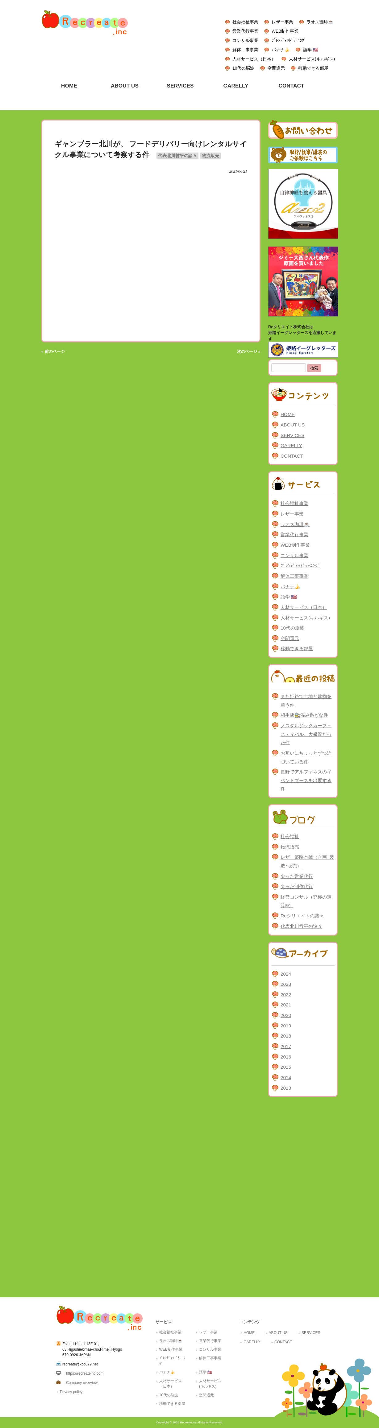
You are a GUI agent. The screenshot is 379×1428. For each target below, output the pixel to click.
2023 (286, 984)
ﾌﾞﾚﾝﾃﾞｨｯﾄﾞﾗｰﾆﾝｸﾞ (289, 40)
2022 (286, 994)
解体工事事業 (245, 49)
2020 (286, 1015)
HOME (288, 414)
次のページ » (248, 351)
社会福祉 (290, 836)
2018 (286, 1035)
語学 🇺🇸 (310, 49)
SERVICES (292, 435)
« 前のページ (53, 351)
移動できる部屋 (313, 68)
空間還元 (276, 68)
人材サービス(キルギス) (312, 58)
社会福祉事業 (245, 21)
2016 (286, 1056)
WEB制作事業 (285, 31)
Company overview (82, 1383)
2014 (286, 1077)
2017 (286, 1046)
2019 (286, 1025)
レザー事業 (282, 21)
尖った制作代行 (297, 886)
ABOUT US (293, 424)
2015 (286, 1067)
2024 (286, 974)
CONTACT (292, 456)
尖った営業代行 (297, 876)
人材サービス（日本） (254, 58)
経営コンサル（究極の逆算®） (306, 901)
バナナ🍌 (281, 49)
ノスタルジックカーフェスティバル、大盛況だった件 (306, 734)
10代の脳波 (243, 68)
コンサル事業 (245, 40)
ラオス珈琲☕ (319, 21)
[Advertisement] (303, 1195)
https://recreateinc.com (84, 1373)
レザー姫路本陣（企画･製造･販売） (307, 861)
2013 (286, 1088)
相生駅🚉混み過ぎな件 (304, 715)
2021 (286, 1004)
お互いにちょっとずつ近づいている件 (306, 757)
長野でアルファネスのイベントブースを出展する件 (306, 780)
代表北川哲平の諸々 (177, 155)
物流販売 (210, 155)
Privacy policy (71, 1392)
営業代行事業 (245, 31)
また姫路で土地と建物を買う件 (306, 701)
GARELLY (291, 445)
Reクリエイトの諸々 (302, 915)
